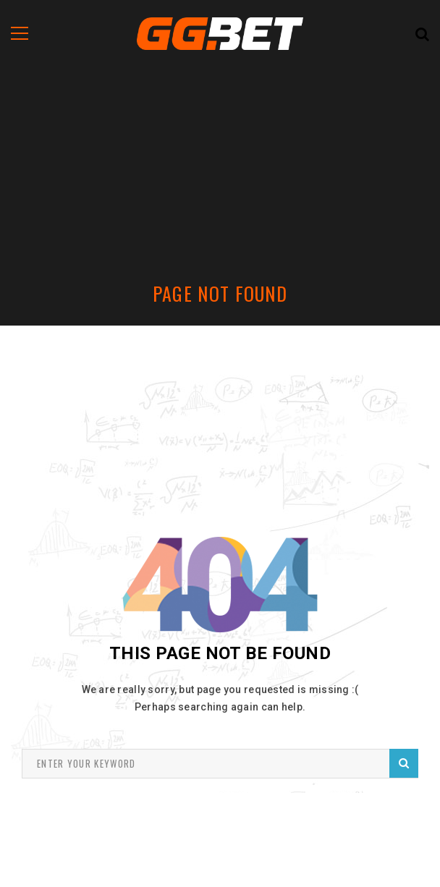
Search (404, 762)
